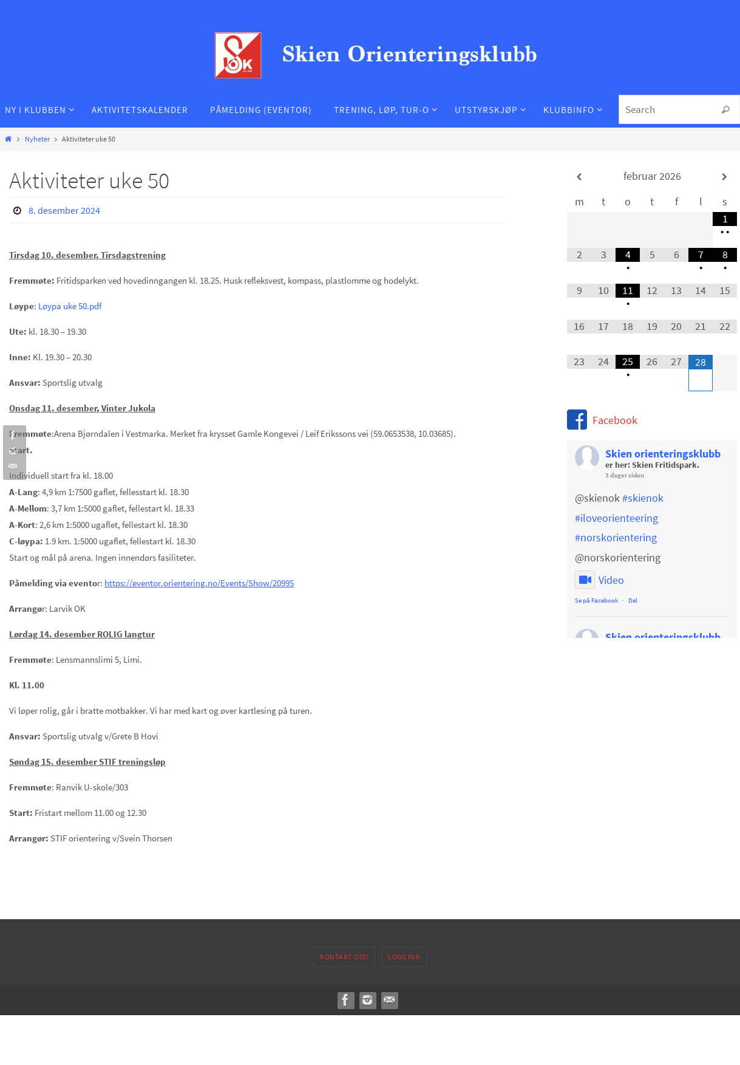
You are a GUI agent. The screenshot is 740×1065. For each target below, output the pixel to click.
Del (632, 600)
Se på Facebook (596, 600)
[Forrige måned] (579, 177)
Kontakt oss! (344, 956)
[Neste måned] (725, 177)
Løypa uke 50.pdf (69, 306)
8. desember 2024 (64, 210)
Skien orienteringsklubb (663, 454)
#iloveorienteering (616, 518)
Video (599, 580)
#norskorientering (616, 537)
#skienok (643, 498)
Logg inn (404, 956)
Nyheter (37, 138)
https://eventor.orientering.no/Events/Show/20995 (199, 583)
